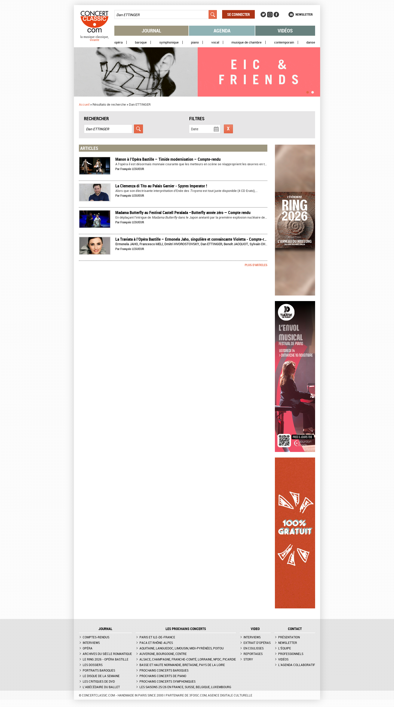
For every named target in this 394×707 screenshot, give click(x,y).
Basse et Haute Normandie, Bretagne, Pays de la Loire (182, 665)
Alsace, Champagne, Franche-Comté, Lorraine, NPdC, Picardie (187, 659)
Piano (195, 42)
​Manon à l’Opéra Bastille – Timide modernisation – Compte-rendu (168, 159)
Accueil (84, 104)
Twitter (263, 14)
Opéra (118, 42)
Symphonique (169, 42)
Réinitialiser (228, 128)
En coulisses (253, 648)
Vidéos (285, 30)
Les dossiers (93, 665)
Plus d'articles (256, 265)
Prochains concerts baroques (163, 670)
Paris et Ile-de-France (157, 637)
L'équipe (284, 648)
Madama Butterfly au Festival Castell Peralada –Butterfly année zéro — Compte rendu (183, 212)
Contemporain (284, 42)
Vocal (215, 42)
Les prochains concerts (186, 629)
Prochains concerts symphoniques (167, 681)
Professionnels (290, 654)
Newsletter (304, 14)
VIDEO (255, 629)
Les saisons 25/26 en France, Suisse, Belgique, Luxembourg (185, 687)
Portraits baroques (99, 670)
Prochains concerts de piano (162, 676)
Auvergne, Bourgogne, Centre (163, 654)
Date (194, 129)
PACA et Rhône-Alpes (156, 643)
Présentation (289, 637)
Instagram (270, 14)
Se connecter (238, 14)
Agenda (222, 30)
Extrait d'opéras (257, 643)
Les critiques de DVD (99, 681)
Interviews (91, 643)
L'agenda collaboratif (296, 665)
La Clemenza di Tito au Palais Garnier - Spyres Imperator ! (161, 186)
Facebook (276, 14)
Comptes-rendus (96, 637)
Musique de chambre (246, 42)
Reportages (253, 654)
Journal (151, 30)
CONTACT (295, 629)
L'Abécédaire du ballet (101, 687)
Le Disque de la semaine (101, 676)
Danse (310, 42)
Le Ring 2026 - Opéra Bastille (105, 659)
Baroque (141, 42)
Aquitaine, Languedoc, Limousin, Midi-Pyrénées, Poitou (181, 648)
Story (248, 659)
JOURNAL (105, 629)
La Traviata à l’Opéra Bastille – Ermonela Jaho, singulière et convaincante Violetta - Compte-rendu (193, 239)
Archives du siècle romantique (107, 654)
